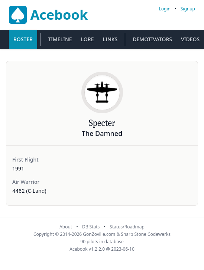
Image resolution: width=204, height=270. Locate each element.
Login (165, 9)
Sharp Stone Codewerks (146, 234)
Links (110, 39)
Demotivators (152, 39)
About (65, 227)
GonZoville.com (99, 234)
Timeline (60, 39)
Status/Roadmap (127, 227)
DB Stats (91, 227)
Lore (87, 39)
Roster (23, 39)
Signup (188, 9)
